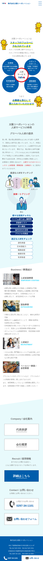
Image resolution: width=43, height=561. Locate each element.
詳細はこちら (21, 475)
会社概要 (21, 444)
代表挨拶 (21, 429)
